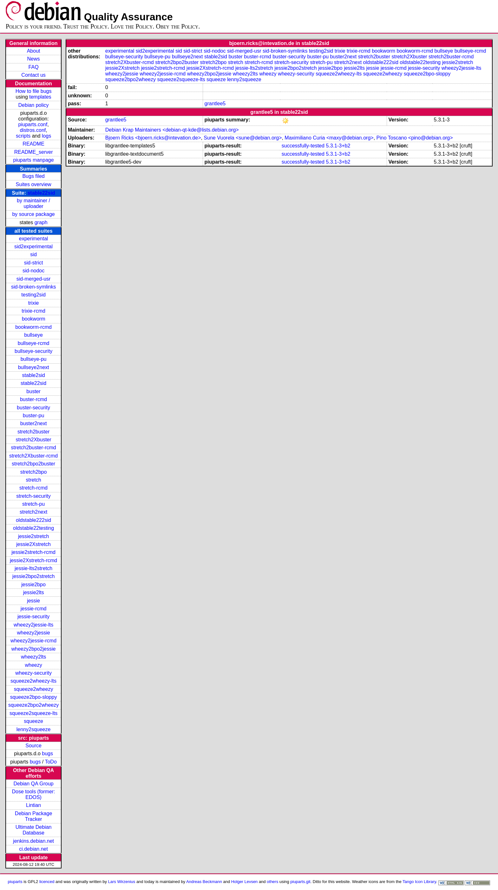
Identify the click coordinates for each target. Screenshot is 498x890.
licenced (47, 881)
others (272, 881)
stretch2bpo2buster (33, 463)
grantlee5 (215, 103)
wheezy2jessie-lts (33, 624)
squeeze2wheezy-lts (33, 681)
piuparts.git (300, 881)
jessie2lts (33, 592)
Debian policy (33, 105)
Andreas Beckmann (204, 881)
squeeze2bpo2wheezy (33, 705)
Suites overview (33, 184)
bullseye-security (33, 351)
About (33, 51)
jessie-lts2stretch (33, 568)
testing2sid (33, 294)
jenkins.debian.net (33, 841)
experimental (33, 238)
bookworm (33, 319)
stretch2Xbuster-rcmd (33, 455)
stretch (33, 480)
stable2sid (33, 375)
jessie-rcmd (34, 608)
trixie (33, 303)
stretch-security (33, 496)
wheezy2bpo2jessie (33, 649)
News (33, 59)
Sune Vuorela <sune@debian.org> (243, 137)
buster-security (33, 407)
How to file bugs (34, 91)
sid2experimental (33, 246)
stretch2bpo (33, 472)
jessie (33, 600)
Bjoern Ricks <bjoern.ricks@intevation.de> (153, 137)
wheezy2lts (33, 656)
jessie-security (33, 616)
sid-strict (33, 262)
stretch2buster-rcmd (33, 447)
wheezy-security (33, 673)
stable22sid (41, 193)
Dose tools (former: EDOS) (33, 794)
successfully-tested (303, 145)
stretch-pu (33, 504)
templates (40, 97)
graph (41, 222)
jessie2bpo (33, 584)
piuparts (15, 881)
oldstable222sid (33, 520)
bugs (47, 753)
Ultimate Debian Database (34, 829)
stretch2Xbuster (33, 439)
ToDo (50, 761)
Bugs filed (33, 176)
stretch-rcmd (33, 487)
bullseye (33, 335)
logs (46, 136)
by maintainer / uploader (33, 203)
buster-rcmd (33, 399)
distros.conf (33, 130)
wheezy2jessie (33, 632)
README (33, 143)
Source (33, 745)
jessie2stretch (33, 536)
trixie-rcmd (33, 311)
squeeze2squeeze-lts (33, 713)
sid (33, 254)
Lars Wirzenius (121, 881)
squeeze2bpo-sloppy (33, 697)
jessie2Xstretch (33, 544)
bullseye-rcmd (33, 343)
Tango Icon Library (419, 881)
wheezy (33, 665)
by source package (33, 214)
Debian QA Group (33, 783)
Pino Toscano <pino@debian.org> (415, 137)
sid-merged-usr (33, 279)
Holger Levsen (244, 881)
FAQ (34, 67)
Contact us (33, 75)
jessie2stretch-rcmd (33, 552)
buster (33, 391)
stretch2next (33, 512)
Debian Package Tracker (33, 816)
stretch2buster (33, 431)
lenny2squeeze (33, 729)
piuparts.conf (33, 124)
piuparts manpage (33, 160)
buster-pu (33, 415)
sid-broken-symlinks (33, 286)
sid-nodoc (33, 270)
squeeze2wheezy (33, 689)
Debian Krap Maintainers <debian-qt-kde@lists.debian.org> (172, 130)
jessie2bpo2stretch (33, 576)
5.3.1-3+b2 (338, 145)
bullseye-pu (34, 359)
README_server (33, 152)
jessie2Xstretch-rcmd (33, 560)
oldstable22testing (33, 528)
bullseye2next (33, 367)
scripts (23, 136)
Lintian (33, 805)
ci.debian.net (33, 849)
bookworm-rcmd (33, 327)
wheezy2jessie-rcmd (33, 640)
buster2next (33, 423)
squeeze (33, 721)
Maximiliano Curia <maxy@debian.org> (329, 137)
